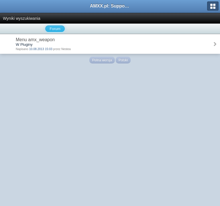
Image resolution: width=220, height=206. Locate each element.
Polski (123, 60)
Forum (55, 29)
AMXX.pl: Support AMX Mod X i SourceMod (110, 5)
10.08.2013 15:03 (40, 49)
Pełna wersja (102, 60)
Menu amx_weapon (35, 39)
